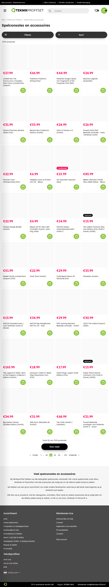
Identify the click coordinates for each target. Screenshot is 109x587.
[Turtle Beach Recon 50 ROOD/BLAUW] (68, 254)
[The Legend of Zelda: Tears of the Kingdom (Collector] (14, 351)
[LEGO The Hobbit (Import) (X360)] (94, 302)
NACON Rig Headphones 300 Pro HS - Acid (40, 324)
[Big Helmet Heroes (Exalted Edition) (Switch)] (14, 400)
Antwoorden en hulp (64, 519)
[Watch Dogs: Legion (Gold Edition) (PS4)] (68, 351)
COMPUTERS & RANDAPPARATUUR (16, 526)
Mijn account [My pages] (61, 539)
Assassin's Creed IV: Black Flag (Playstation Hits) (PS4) (40, 375)
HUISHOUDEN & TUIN (11, 530)
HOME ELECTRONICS (14, 20)
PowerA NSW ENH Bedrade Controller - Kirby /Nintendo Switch (94, 132)
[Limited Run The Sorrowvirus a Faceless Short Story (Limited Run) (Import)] (14, 57)
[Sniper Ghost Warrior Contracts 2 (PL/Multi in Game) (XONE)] (94, 351)
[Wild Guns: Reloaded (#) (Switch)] (41, 400)
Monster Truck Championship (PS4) (11, 181)
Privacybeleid (62, 530)
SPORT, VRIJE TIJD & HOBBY (13, 537)
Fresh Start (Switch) (38, 276)
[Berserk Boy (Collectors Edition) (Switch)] (41, 108)
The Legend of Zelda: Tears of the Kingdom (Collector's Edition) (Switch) (14, 375)
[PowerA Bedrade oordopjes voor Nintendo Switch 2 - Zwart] (94, 400)
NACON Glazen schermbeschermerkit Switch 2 (65, 229)
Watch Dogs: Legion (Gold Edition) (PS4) (67, 374)
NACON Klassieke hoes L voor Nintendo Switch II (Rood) (13, 325)
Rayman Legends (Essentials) (90, 80)
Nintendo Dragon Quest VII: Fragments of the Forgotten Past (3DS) (66, 81)
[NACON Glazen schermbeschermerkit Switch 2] (68, 205)
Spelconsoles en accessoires (34, 20)
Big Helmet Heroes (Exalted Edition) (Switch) (13, 423)
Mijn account (7, 2)
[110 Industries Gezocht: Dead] (68, 158)
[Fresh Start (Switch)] (41, 254)
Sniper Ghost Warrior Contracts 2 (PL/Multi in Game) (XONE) (93, 375)
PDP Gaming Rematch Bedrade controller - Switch (68, 324)
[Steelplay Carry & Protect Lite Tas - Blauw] (41, 158)
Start (3, 20)
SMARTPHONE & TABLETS (12, 534)
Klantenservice (19, 2)
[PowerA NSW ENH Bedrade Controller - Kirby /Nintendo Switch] (94, 108)
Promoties (7, 549)
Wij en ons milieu (10, 563)
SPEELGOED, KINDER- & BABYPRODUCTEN (19, 541)
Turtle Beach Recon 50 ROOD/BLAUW (66, 277)
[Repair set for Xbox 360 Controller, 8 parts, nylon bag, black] (41, 205)
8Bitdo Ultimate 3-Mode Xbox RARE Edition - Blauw (94, 181)
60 (47, 455)
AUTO (5, 519)
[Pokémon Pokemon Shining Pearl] (41, 57)
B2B (5, 567)
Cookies (59, 534)
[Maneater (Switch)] (94, 254)
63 (59, 455)
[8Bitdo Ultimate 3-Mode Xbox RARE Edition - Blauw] (94, 158)
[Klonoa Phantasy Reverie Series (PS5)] (14, 108)
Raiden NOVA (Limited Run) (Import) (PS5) (14, 277)
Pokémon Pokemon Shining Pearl (38, 80)
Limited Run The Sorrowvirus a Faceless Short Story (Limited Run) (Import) (13, 82)
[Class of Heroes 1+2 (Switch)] (68, 108)
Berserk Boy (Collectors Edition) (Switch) (39, 131)
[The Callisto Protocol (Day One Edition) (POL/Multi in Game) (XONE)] (94, 205)
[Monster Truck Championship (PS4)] (14, 158)
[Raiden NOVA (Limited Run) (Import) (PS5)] (14, 254)
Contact (59, 522)
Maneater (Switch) (90, 276)
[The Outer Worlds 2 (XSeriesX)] (68, 400)
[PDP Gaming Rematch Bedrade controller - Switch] (68, 302)
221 (65, 455)
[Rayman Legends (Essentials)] (94, 57)
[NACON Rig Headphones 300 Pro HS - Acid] (41, 302)
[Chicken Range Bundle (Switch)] (14, 205)
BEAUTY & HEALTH (10, 545)
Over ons (7, 559)
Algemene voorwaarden (66, 526)
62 (55, 455)
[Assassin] (41, 351)
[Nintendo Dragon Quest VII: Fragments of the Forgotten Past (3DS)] (68, 57)
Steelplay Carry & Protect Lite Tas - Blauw (40, 181)
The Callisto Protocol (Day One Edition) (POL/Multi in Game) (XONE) (94, 229)
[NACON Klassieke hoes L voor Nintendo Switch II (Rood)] (14, 302)
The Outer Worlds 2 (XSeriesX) (64, 423)
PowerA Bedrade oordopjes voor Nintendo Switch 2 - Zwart (93, 424)
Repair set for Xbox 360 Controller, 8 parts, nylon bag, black (40, 229)
